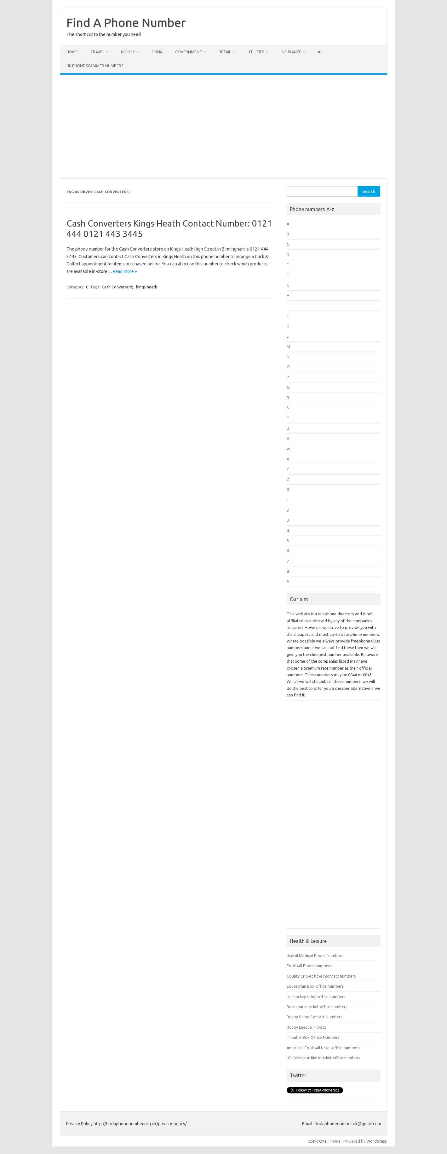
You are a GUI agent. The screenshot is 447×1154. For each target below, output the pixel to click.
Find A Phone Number (126, 22)
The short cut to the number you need (103, 34)
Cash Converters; (117, 287)
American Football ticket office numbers (323, 1047)
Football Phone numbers (309, 965)
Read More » (125, 271)
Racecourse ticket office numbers (317, 1006)
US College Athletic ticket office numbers (323, 1058)
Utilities (256, 52)
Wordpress (376, 1141)
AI (319, 52)
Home (72, 52)
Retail (225, 52)
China (157, 52)
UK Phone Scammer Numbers (94, 66)
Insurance (291, 52)
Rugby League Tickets (306, 1027)
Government (188, 52)
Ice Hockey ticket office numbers (316, 996)
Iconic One (317, 1141)
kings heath (146, 287)
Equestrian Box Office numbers (315, 986)
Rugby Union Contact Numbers (314, 1017)
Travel (97, 52)
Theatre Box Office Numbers (313, 1037)
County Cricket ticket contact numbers (321, 976)
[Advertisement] (223, 126)
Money (128, 52)
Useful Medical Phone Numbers (315, 955)
